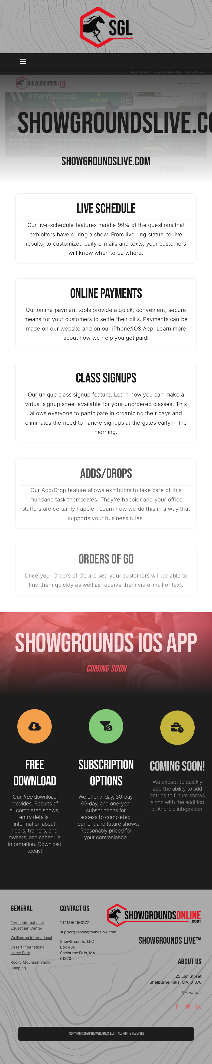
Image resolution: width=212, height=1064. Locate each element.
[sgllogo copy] (106, 8)
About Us (189, 962)
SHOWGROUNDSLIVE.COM (106, 161)
